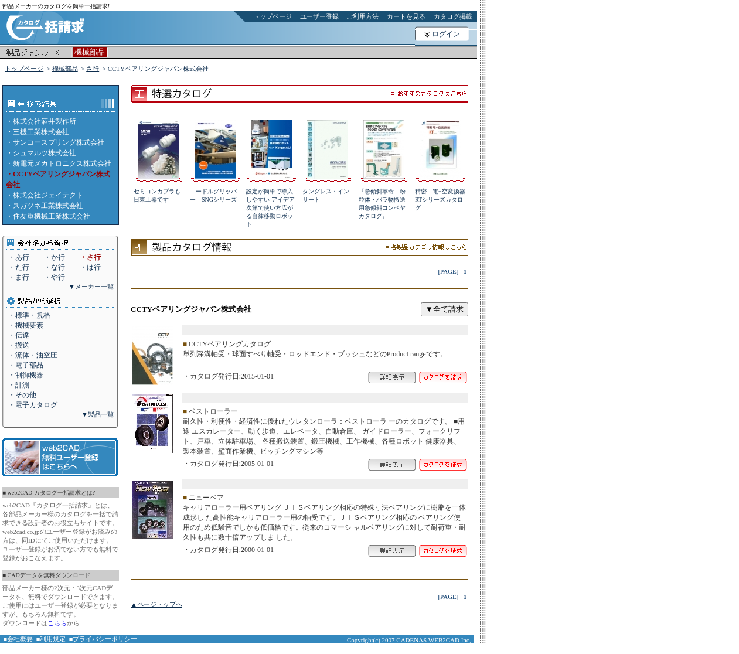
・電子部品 (25, 365)
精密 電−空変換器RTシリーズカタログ (440, 199)
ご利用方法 (362, 16)
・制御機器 (25, 375)
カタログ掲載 (453, 16)
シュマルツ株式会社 (44, 153)
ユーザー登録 (319, 16)
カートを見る (406, 16)
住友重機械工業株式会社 (51, 216)
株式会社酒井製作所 (44, 121)
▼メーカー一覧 (91, 286)
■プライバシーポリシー (103, 638)
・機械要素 (25, 325)
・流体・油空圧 (32, 355)
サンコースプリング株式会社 (58, 142)
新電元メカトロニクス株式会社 (62, 163)
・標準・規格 (29, 315)
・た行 (18, 267)
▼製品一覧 (97, 414)
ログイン (446, 34)
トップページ (272, 16)
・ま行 (18, 277)
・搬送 (18, 345)
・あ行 (18, 257)
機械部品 (65, 68)
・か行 (54, 257)
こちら (57, 622)
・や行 (54, 277)
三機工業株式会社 (41, 132)
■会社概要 (18, 638)
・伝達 (18, 335)
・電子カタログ (32, 405)
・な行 (54, 267)
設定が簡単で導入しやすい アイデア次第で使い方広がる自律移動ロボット (270, 207)
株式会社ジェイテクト (48, 195)
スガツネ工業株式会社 (48, 206)
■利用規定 (51, 638)
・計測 (18, 385)
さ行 (92, 68)
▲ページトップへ (156, 604)
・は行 (90, 267)
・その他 (22, 395)
